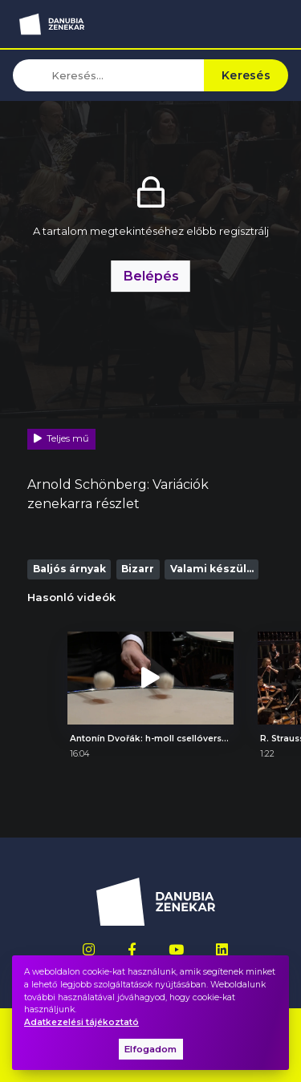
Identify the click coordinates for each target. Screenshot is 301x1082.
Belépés (151, 276)
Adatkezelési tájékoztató (81, 1022)
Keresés (246, 75)
